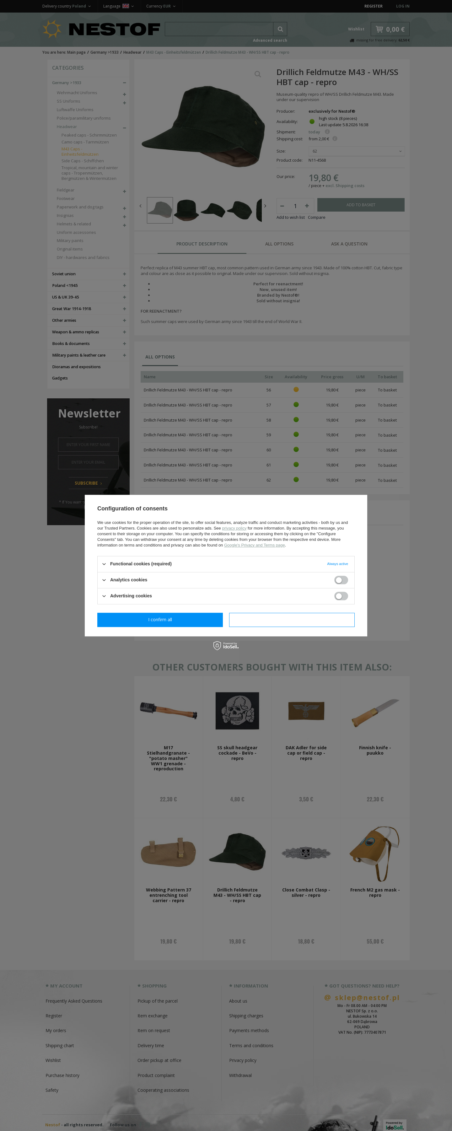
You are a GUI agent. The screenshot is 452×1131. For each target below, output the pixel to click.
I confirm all (292, 619)
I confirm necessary (160, 619)
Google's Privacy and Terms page (254, 545)
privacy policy (234, 528)
